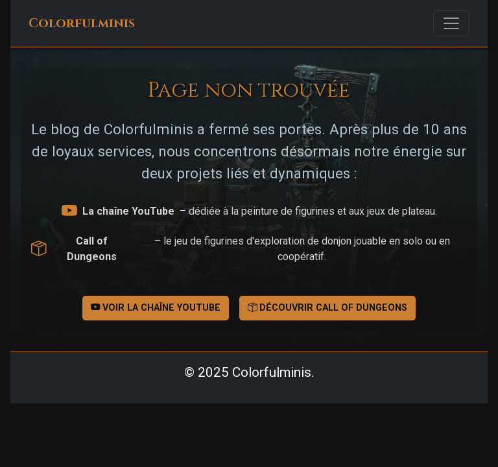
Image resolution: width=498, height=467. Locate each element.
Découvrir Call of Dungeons (327, 307)
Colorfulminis (82, 23)
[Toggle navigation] (451, 23)
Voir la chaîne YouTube (155, 307)
